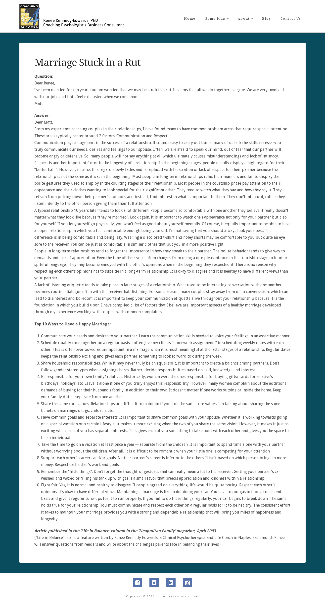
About (245, 10)
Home (189, 18)
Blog (266, 18)
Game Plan (216, 10)
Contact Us (290, 18)
